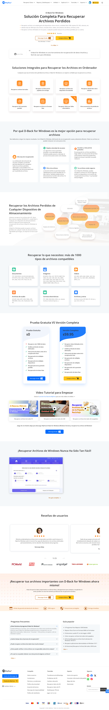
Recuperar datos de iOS (53, 683)
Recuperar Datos (29, 2)
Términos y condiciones (34, 680)
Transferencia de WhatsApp (55, 674)
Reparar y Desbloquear (43, 2)
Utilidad (56, 2)
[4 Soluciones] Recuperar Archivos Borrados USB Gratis (80, 645)
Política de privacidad (33, 683)
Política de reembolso (33, 692)
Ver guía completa (54, 498)
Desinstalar (70, 683)
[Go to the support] (107, 691)
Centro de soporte (72, 674)
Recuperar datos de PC (53, 686)
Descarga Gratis (54, 432)
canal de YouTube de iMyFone (47, 396)
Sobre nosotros (31, 674)
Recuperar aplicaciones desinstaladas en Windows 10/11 (81, 642)
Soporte (82, 2)
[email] (93, 689)
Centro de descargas (10, 675)
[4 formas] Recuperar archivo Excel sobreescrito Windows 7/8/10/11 (81, 639)
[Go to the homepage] (7, 2)
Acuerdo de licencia (32, 686)
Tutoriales (74, 2)
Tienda (95, 2)
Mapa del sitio (71, 680)
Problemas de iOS (52, 677)
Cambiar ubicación (52, 680)
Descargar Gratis (44, 38)
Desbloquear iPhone (53, 689)
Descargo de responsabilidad (35, 689)
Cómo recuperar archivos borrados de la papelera (79, 635)
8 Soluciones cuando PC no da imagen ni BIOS (78, 632)
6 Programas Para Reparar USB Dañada (76, 627)
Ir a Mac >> (54, 45)
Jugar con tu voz (51, 692)
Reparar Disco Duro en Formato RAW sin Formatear (79, 629)
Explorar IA (65, 2)
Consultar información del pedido (76, 677)
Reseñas (59, 33)
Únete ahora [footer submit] (103, 688)
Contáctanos (30, 677)
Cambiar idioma (8, 685)
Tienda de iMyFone (9, 680)
